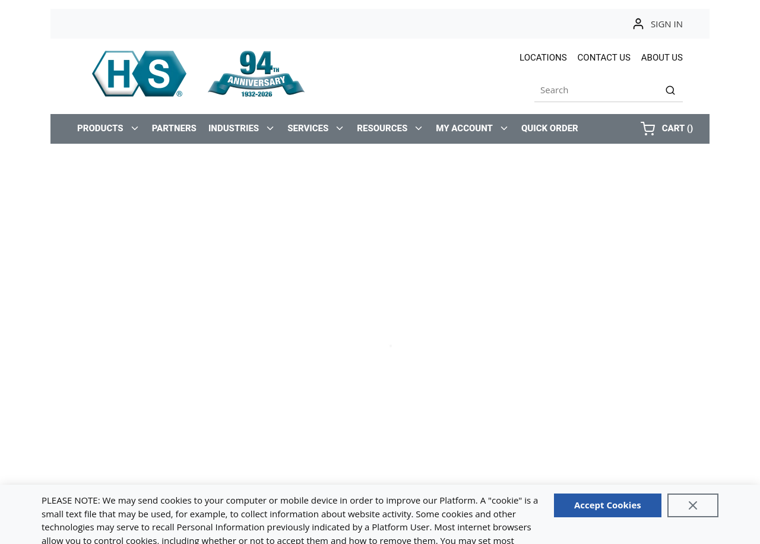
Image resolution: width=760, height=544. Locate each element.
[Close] (692, 505)
